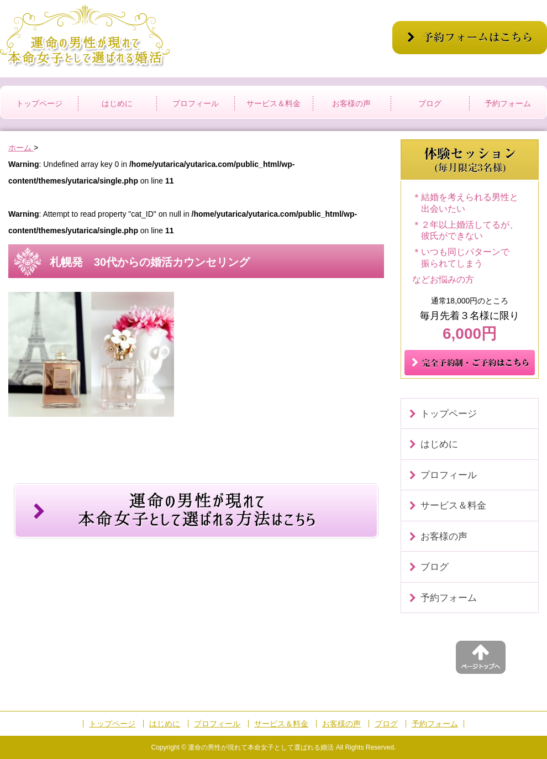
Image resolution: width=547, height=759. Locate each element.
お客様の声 (351, 103)
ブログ (429, 103)
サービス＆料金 (273, 103)
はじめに (117, 103)
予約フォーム (508, 103)
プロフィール (195, 103)
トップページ (39, 103)
